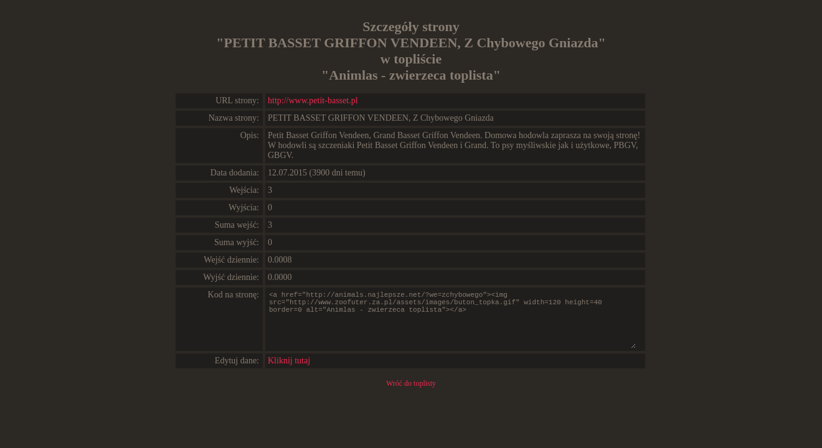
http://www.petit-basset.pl (313, 100)
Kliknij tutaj (289, 360)
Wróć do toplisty (411, 383)
